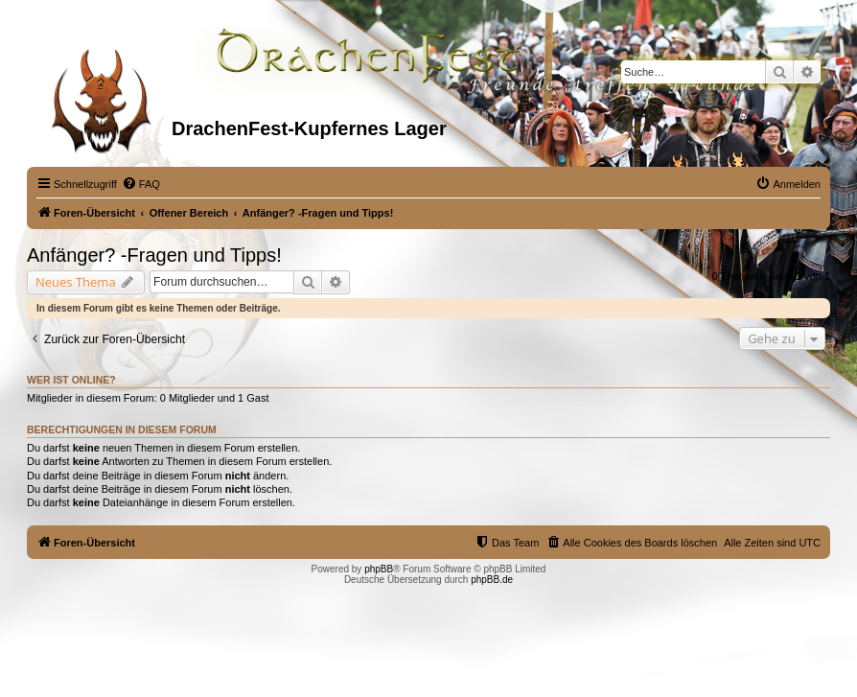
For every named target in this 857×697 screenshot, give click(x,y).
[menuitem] (141, 184)
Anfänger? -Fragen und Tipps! (154, 255)
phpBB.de (492, 579)
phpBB (378, 569)
